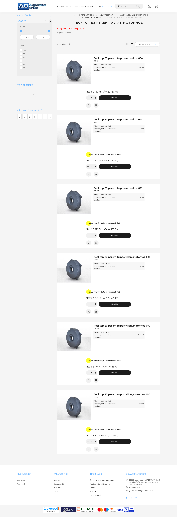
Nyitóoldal (21, 483)
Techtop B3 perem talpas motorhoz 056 (118, 60)
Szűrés (21, 24)
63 (24, 60)
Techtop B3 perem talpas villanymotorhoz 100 (122, 396)
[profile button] (149, 6)
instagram (131, 500)
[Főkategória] (70, 17)
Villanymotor (106, 17)
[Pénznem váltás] (109, 6)
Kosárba (114, 100)
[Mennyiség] (92, 100)
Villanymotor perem (91, 20)
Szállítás (93, 494)
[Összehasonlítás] (96, 107)
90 (24, 70)
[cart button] (156, 6)
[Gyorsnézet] (88, 107)
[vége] (43, 39)
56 (24, 56)
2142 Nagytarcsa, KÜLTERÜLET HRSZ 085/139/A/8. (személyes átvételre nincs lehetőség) (144, 484)
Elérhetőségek (95, 498)
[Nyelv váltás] (100, 6)
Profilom (57, 490)
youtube (136, 500)
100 (24, 53)
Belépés (57, 483)
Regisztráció (59, 486)
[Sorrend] (147, 46)
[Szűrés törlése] (45, 24)
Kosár (56, 494)
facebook (126, 500)
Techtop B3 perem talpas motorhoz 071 (118, 190)
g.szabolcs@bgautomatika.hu (141, 493)
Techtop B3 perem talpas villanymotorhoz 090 (122, 328)
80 (24, 67)
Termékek (21, 486)
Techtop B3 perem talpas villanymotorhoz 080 (122, 259)
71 (24, 63)
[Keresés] (129, 6)
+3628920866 (134, 490)
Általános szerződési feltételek (102, 483)
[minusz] (88, 100)
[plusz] (95, 100)
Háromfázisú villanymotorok (133, 17)
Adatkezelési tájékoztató (100, 486)
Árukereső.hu (51, 514)
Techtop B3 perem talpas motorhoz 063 (118, 121)
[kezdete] (27, 39)
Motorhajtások (86, 17)
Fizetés (93, 490)
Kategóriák (24, 18)
